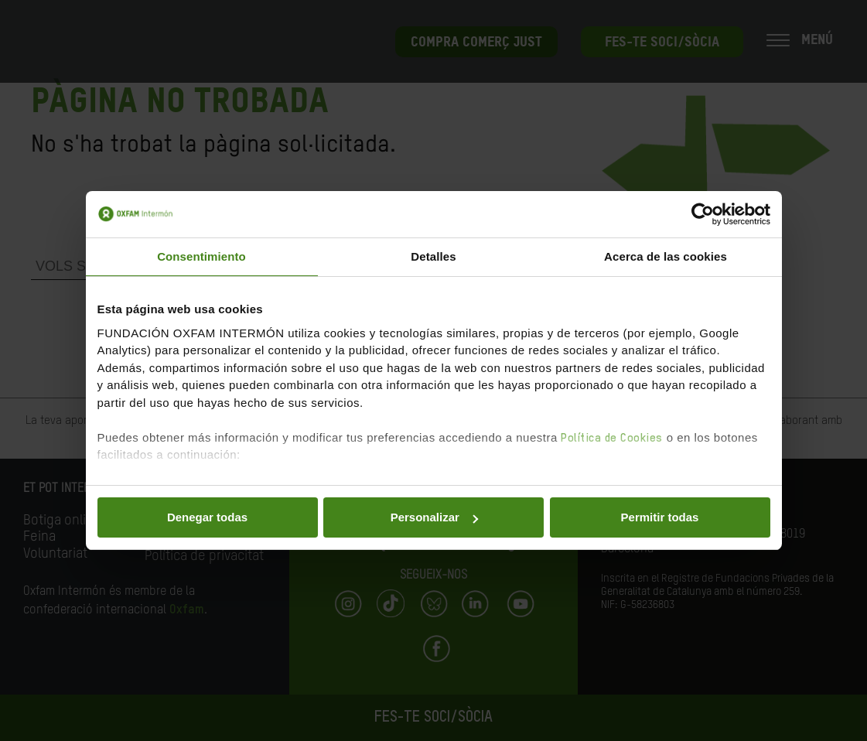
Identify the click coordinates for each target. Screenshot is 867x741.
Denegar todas (207, 517)
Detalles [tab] (433, 256)
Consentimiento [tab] (201, 256)
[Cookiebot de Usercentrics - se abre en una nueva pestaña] (702, 214)
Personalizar (434, 517)
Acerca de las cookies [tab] (665, 256)
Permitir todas (660, 517)
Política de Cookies (612, 438)
